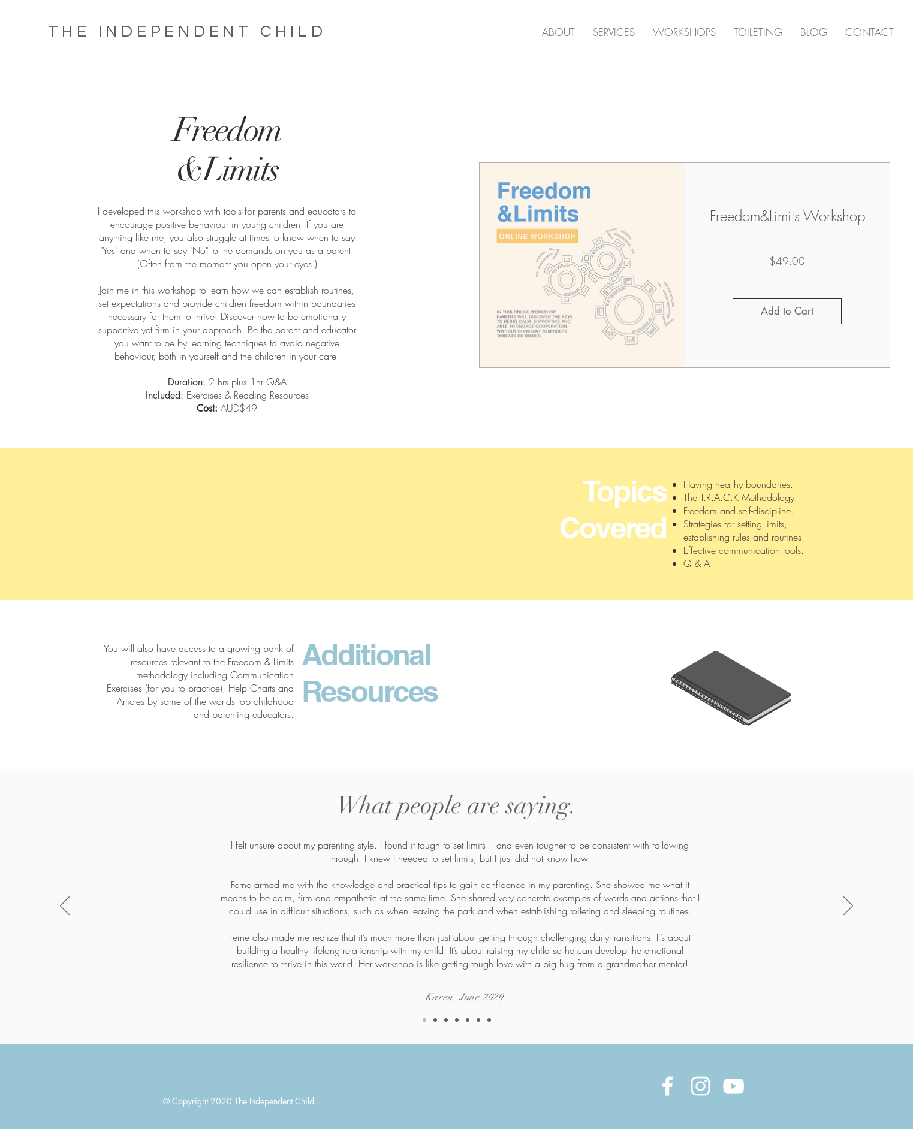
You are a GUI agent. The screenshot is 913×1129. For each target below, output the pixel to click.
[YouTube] (733, 1086)
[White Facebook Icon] (667, 1086)
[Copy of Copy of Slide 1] (435, 1020)
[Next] (848, 906)
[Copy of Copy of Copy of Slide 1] (424, 1020)
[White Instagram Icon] (700, 1086)
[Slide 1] (446, 1020)
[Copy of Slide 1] (457, 1020)
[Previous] (65, 906)
